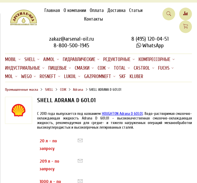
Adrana (78, 89)
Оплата (97, 10)
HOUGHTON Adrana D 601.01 (122, 113)
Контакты (93, 19)
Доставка (116, 10)
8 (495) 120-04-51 (150, 39)
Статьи (136, 10)
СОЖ (63, 89)
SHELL (49, 89)
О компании (75, 10)
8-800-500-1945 (71, 45)
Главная (52, 10)
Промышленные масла (21, 89)
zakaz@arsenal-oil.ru (71, 39)
